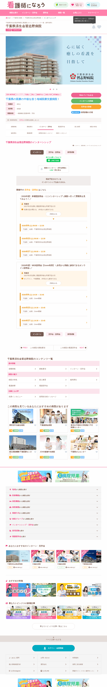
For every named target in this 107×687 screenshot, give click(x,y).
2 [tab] (53, 89)
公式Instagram (15, 671)
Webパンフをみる (86, 95)
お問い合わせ (45, 658)
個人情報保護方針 (15, 664)
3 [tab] (57, 89)
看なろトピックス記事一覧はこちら (53, 626)
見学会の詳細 (86, 107)
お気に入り (77, 13)
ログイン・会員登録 (55, 648)
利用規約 (75, 658)
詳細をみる (53, 214)
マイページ (92, 13)
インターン (37, 152)
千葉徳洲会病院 (46, 425)
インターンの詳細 (86, 101)
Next (98, 61)
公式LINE (46, 671)
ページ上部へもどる (53, 639)
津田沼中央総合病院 (17, 425)
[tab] (53, 489)
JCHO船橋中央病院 (47, 452)
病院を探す (13, 13)
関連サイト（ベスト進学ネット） (84, 671)
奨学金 (45, 13)
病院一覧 (61, 13)
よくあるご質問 (14, 658)
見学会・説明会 (54, 152)
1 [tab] (50, 89)
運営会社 (44, 664)
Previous (8, 61)
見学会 (21, 120)
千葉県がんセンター (78, 452)
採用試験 (70, 152)
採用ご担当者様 (78, 664)
